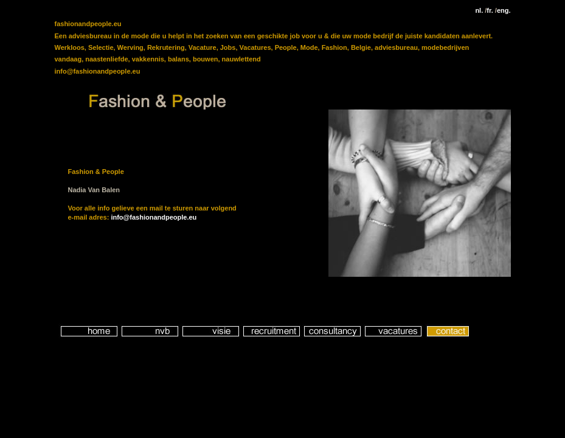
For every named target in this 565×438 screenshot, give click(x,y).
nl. (479, 10)
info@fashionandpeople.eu (153, 217)
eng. (503, 10)
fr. (489, 10)
